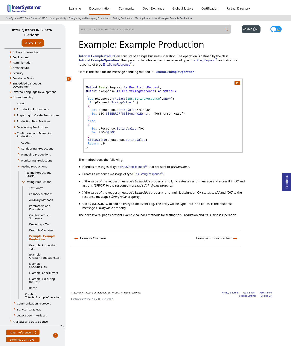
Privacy (225, 292)
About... (22, 103)
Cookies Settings (247, 296)
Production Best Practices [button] (33, 121)
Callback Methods (41, 194)
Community (126, 8)
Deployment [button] (21, 57)
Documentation (99, 8)
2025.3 (32, 42)
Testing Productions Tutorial (38, 174)
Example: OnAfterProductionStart (44, 256)
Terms (235, 292)
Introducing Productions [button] (33, 109)
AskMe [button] (251, 28)
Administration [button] (22, 62)
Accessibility (266, 292)
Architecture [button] (21, 68)
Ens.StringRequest (203, 60)
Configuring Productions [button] (37, 148)
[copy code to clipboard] (237, 83)
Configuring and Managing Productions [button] (34, 134)
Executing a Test (39, 224)
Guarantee (249, 292)
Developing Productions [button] (32, 127)
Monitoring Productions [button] (36, 160)
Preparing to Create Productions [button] (38, 115)
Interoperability (58, 18)
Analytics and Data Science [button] (30, 321)
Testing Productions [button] (34, 166)
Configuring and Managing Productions (89, 18)
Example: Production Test (43, 246)
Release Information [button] (26, 52)
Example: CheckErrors (43, 273)
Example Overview (41, 230)
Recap (33, 288)
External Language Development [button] (34, 92)
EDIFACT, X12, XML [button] (29, 309)
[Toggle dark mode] (276, 29)
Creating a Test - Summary (39, 216)
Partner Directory (238, 8)
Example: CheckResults (38, 265)
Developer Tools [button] (23, 78)
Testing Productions (123, 18)
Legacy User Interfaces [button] (32, 315)
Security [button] (18, 73)
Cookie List (266, 295)
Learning (75, 8)
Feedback (287, 181)
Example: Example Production (175, 18)
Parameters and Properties (39, 207)
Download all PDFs (22, 340)
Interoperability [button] (23, 97)
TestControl (36, 188)
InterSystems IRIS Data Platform (32, 32)
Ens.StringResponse (118, 64)
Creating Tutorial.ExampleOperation (42, 295)
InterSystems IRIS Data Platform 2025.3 (26, 18)
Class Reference (23, 332)
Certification (209, 8)
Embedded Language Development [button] (27, 84)
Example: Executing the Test (42, 280)
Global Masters (182, 8)
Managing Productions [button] (36, 154)
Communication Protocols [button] (34, 303)
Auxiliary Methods (41, 200)
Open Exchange (153, 8)
